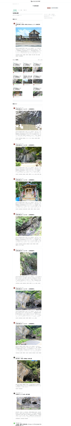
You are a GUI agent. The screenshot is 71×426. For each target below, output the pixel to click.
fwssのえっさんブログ (18, 107)
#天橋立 (21, 54)
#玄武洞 (17, 138)
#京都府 (24, 54)
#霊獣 (38, 174)
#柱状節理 (26, 418)
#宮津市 (27, 54)
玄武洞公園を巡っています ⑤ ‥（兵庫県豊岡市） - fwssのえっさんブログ (17, 89)
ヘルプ (51, 15)
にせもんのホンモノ (18, 357)
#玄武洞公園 (17, 54)
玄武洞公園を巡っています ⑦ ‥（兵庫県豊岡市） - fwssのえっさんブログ (37, 77)
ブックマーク (15, 62)
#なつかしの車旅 (18, 139)
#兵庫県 (36, 138)
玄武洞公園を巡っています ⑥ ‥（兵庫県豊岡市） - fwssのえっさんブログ (27, 65)
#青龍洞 (24, 138)
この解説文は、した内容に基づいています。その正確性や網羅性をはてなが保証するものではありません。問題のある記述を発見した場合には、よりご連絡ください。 (17, 15)
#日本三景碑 (33, 54)
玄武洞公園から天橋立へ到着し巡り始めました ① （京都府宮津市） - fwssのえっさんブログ (27, 77)
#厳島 (39, 54)
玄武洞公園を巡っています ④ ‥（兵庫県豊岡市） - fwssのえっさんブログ (37, 89)
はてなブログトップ (46, 16)
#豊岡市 (38, 138)
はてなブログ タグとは (47, 15)
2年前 (22, 107)
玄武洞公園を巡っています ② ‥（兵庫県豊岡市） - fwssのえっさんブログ (37, 65)
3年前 (22, 357)
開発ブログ (54, 15)
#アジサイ (27, 138)
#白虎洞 (21, 283)
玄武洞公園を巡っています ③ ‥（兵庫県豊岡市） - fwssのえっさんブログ (17, 65)
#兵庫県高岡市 (18, 418)
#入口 (30, 138)
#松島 (37, 54)
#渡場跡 (30, 54)
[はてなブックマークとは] (18, 59)
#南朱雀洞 (24, 283)
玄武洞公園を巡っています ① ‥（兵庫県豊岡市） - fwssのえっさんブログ (17, 77)
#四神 (40, 174)
